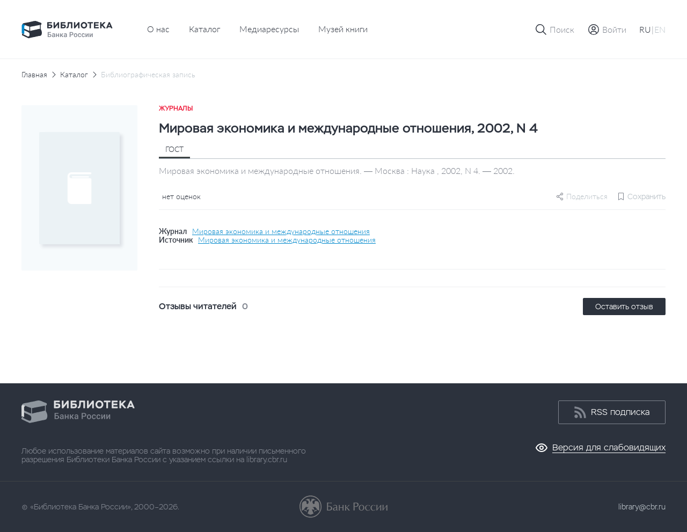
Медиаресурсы (269, 29)
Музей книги (343, 29)
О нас (158, 29)
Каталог (204, 29)
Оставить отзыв (624, 306)
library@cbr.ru (642, 507)
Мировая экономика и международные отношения (281, 231)
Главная (34, 74)
